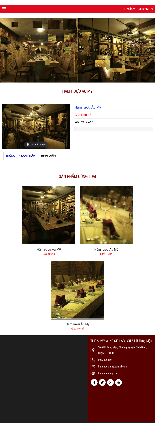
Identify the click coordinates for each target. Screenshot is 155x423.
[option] (36, 126)
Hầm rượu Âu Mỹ (49, 249)
